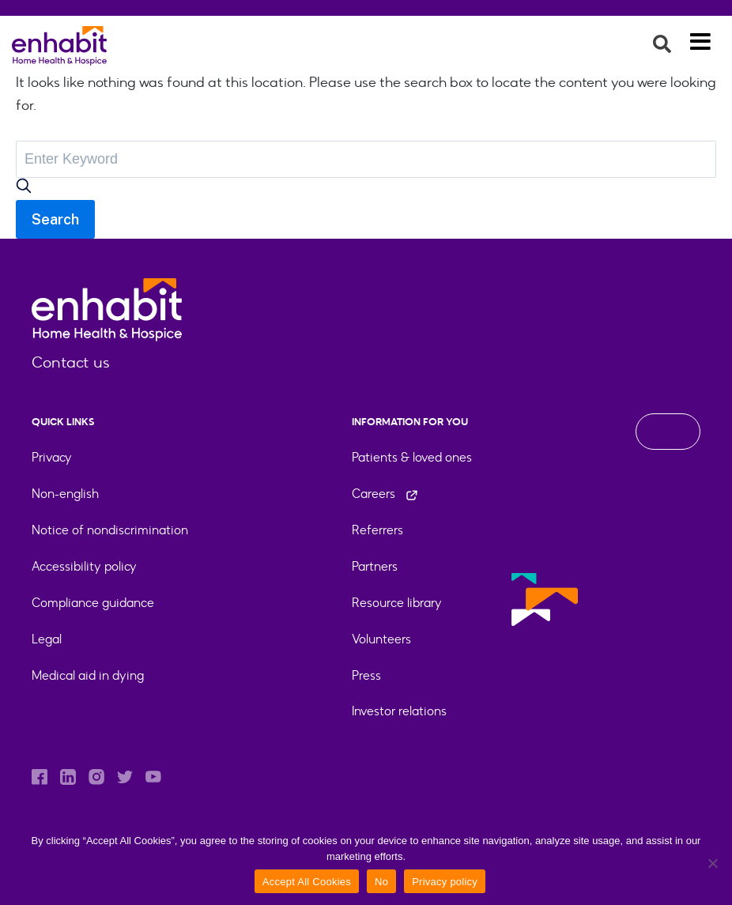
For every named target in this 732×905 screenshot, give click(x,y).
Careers (385, 493)
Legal (47, 639)
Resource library (397, 602)
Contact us (71, 362)
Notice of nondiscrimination (110, 529)
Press (366, 675)
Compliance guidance (93, 602)
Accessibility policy (84, 566)
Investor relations (399, 710)
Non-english (65, 493)
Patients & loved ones (412, 457)
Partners (375, 566)
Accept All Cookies (306, 882)
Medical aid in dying (88, 675)
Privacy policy (444, 882)
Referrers (377, 529)
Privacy (52, 457)
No (381, 882)
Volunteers (381, 639)
